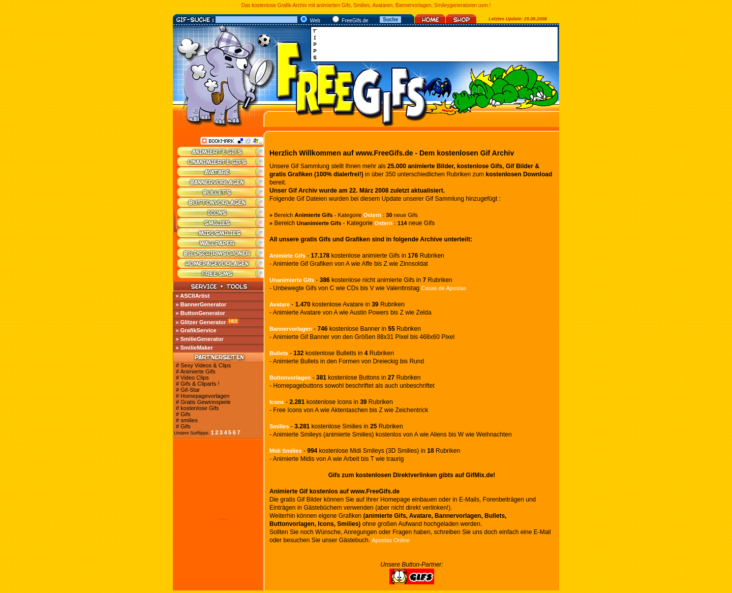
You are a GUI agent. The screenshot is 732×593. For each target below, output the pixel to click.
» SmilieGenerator (200, 339)
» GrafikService (196, 330)
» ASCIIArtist (193, 296)
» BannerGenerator (201, 304)
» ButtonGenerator (200, 313)
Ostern (372, 215)
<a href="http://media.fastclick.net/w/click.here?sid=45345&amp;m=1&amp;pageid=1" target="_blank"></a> (437, 44)
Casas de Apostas (444, 288)
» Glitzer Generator (201, 322)
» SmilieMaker (194, 348)
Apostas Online (391, 540)
